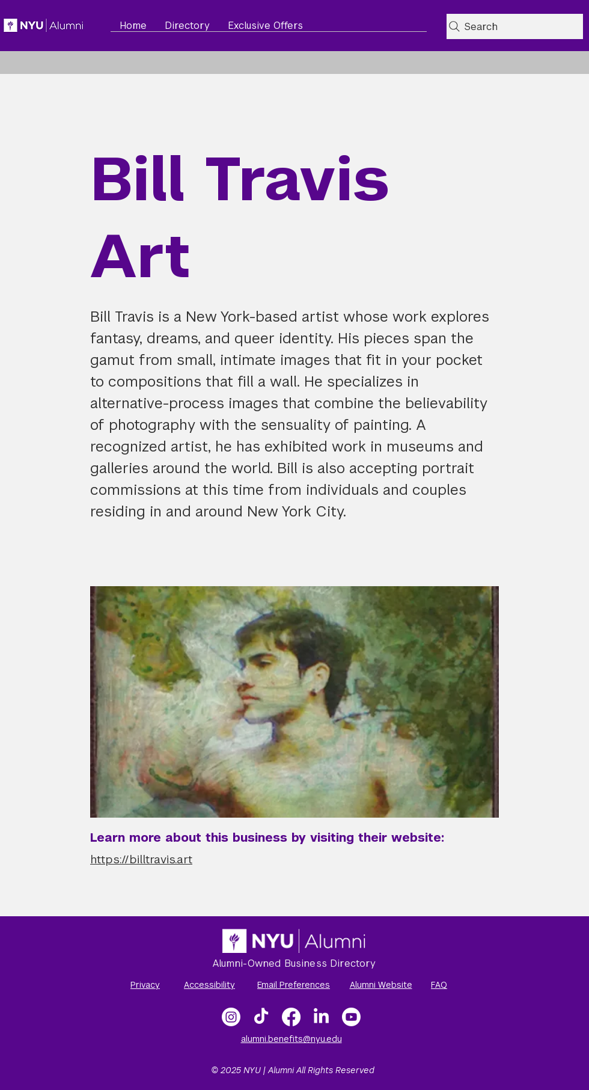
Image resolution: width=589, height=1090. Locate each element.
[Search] (515, 26)
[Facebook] (291, 1017)
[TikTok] (261, 1017)
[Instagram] (231, 1017)
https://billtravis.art (141, 859)
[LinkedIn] (321, 1017)
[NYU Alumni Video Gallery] (351, 1017)
